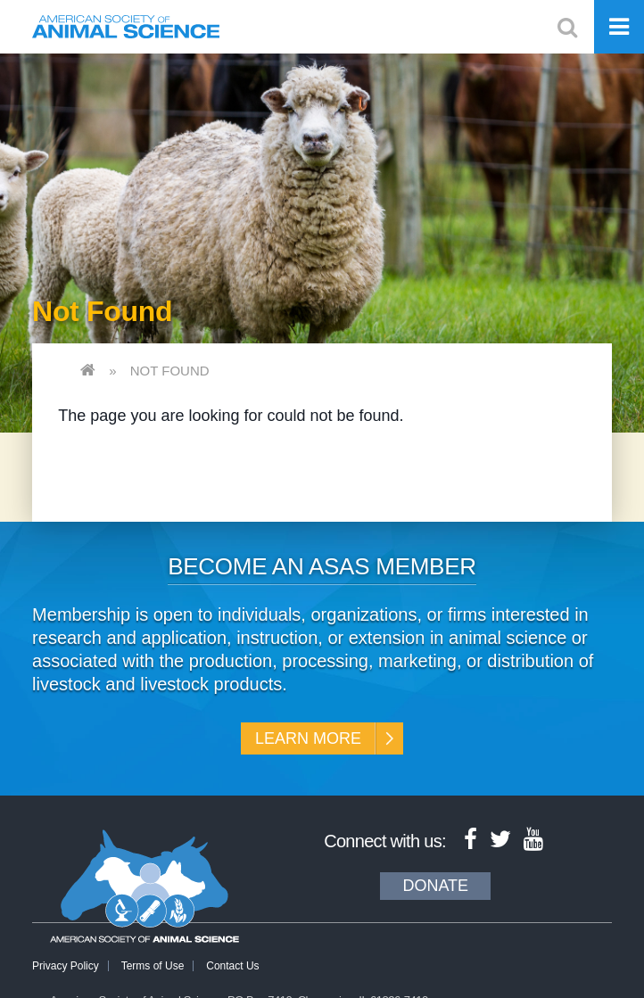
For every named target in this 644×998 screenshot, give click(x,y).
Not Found (170, 370)
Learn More (308, 738)
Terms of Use (153, 966)
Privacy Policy (65, 966)
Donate (435, 886)
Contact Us (232, 966)
